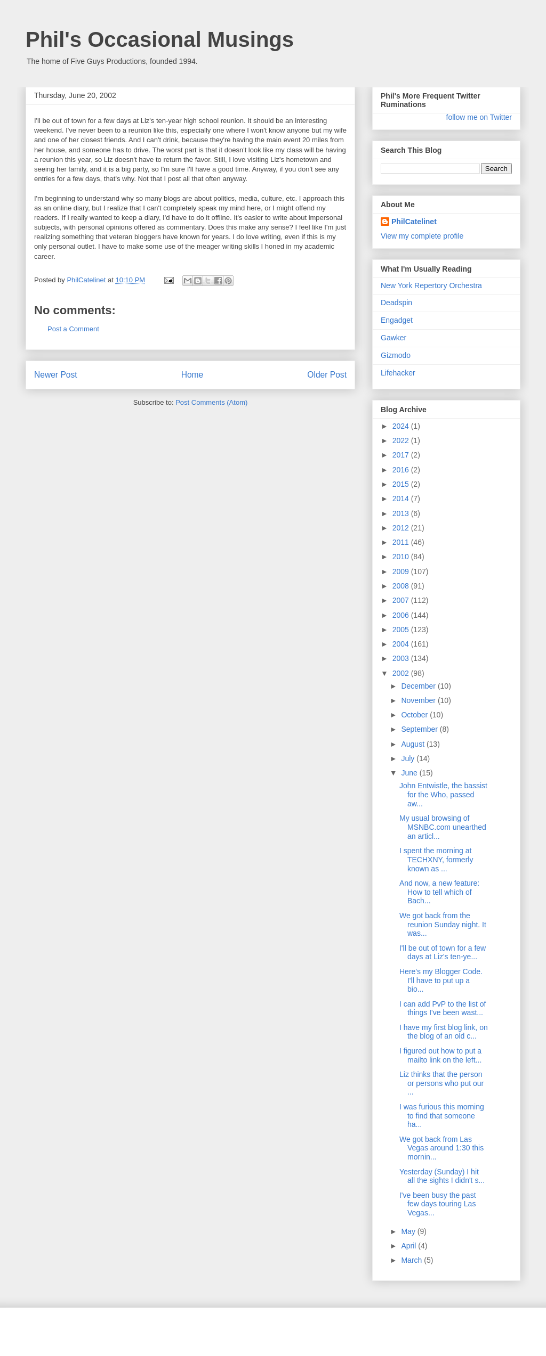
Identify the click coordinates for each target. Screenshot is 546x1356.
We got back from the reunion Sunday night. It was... (442, 924)
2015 (401, 484)
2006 (401, 615)
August (413, 744)
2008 (401, 586)
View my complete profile (422, 236)
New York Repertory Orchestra (431, 285)
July (408, 758)
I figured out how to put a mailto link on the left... (440, 1055)
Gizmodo (396, 355)
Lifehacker (398, 373)
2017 (401, 455)
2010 (401, 556)
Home (192, 374)
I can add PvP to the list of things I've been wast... (442, 1008)
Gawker (393, 337)
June (410, 773)
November (419, 700)
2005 (401, 629)
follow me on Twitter (479, 117)
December (419, 686)
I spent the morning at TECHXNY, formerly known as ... (436, 859)
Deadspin (396, 302)
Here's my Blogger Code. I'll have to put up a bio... (441, 980)
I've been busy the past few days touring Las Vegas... (437, 1204)
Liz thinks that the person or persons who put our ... (441, 1083)
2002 (401, 673)
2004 (401, 644)
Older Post (327, 374)
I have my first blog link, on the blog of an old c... (443, 1032)
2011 (401, 542)
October (415, 714)
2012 (401, 528)
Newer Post (55, 374)
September (420, 729)
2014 (401, 498)
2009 (401, 571)
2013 (401, 513)
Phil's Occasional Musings (160, 39)
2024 (401, 426)
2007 (401, 600)
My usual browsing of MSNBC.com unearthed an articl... (442, 827)
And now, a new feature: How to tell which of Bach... (439, 892)
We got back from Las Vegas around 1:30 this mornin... (441, 1148)
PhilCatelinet (414, 221)
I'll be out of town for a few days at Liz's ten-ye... (442, 952)
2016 (401, 469)
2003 (401, 658)
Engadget (397, 320)
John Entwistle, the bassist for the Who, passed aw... (443, 794)
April (409, 1245)
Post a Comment (73, 329)
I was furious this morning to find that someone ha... (441, 1115)
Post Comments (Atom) (211, 402)
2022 (401, 440)
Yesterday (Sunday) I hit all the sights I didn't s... (442, 1176)
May (409, 1231)
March (412, 1260)
